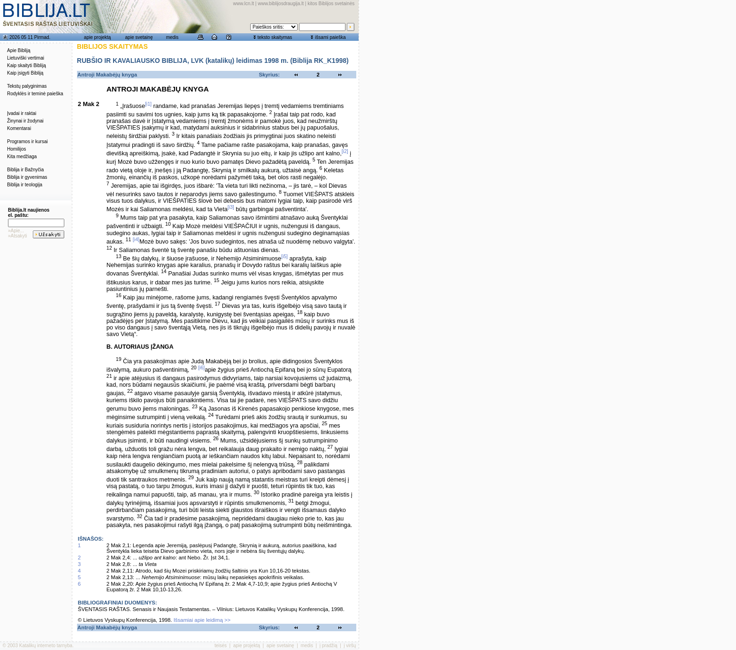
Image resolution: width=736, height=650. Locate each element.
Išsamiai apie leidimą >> (202, 620)
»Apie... (16, 230)
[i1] (148, 104)
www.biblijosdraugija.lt (281, 3)
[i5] (284, 256)
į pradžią (328, 645)
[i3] (231, 207)
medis (172, 37)
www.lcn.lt (243, 3)
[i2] (345, 151)
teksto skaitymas (274, 37)
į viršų (350, 645)
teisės (221, 645)
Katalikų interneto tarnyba (45, 645)
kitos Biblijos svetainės (330, 3)
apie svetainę (139, 37)
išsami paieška (330, 37)
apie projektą (97, 37)
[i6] (201, 367)
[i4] (136, 239)
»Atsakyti (17, 235)
